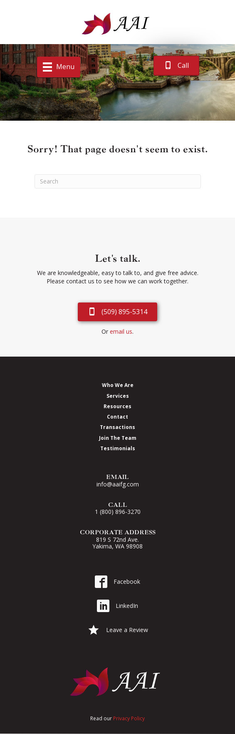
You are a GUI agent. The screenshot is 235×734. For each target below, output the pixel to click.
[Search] (118, 181)
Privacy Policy (129, 718)
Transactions (117, 427)
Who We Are (118, 385)
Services (117, 395)
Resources (117, 406)
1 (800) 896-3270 (118, 512)
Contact (117, 416)
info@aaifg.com (117, 484)
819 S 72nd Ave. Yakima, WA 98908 (117, 543)
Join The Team (117, 437)
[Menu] (58, 67)
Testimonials (117, 448)
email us (121, 331)
